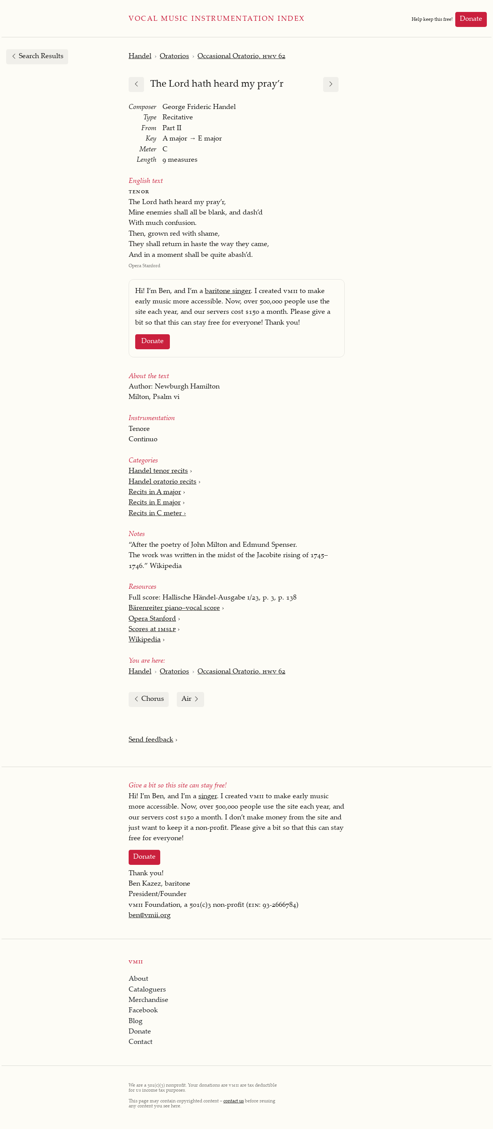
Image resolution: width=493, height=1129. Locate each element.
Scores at (152, 629)
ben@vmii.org (150, 915)
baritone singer (228, 291)
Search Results (37, 56)
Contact (141, 1042)
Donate (471, 19)
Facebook (143, 1010)
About (138, 979)
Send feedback (151, 740)
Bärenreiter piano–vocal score (174, 608)
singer (207, 796)
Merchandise (148, 1000)
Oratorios (174, 56)
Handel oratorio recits (162, 482)
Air (190, 699)
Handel (140, 56)
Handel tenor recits (158, 471)
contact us (233, 1101)
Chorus (148, 699)
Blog (136, 1021)
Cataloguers (147, 990)
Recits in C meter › (157, 513)
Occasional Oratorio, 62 (241, 56)
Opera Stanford (152, 619)
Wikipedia (145, 640)
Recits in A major (155, 492)
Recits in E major (155, 502)
